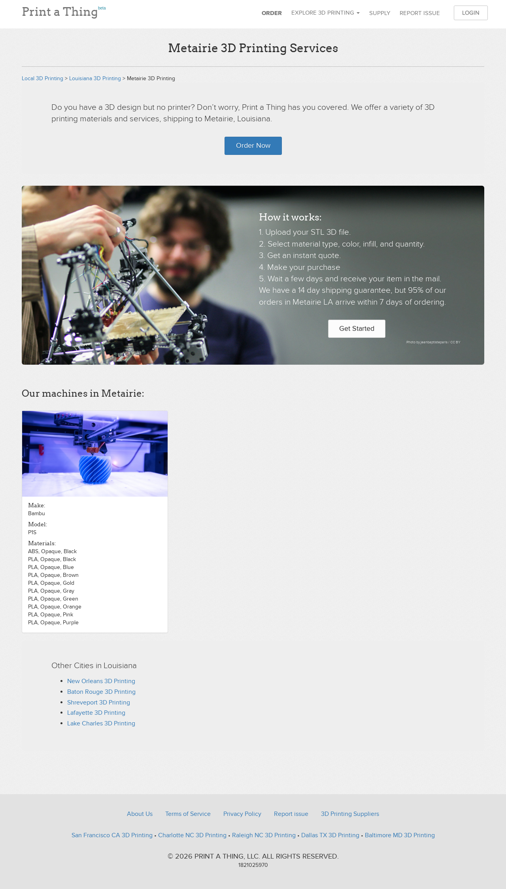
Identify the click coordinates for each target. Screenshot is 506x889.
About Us (140, 814)
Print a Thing (64, 10)
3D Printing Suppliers (350, 814)
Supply (379, 13)
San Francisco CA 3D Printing (112, 835)
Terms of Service (188, 814)
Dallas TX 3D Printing (330, 835)
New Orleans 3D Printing (101, 681)
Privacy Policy (242, 814)
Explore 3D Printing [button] (325, 12)
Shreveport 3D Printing (98, 702)
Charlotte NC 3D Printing (192, 835)
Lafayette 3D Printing (96, 713)
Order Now (253, 145)
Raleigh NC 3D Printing (264, 835)
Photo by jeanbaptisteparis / (428, 342)
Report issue (420, 13)
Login (471, 12)
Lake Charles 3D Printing (101, 723)
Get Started (356, 328)
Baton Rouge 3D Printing (101, 692)
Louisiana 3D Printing (95, 78)
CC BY (455, 342)
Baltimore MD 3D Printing (400, 835)
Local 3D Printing (42, 78)
